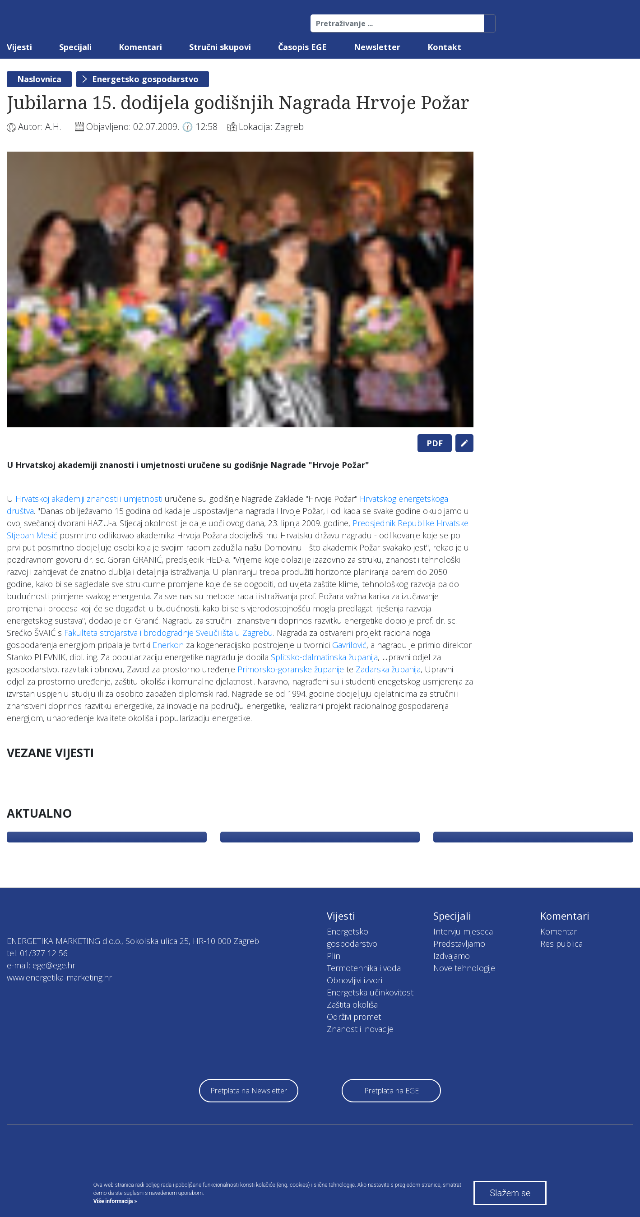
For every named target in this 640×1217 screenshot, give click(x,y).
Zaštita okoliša (352, 1004)
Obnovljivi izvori (354, 980)
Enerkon (168, 644)
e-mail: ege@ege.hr (41, 965)
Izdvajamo (451, 955)
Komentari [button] (140, 47)
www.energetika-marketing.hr (59, 977)
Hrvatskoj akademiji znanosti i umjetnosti (90, 498)
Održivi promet (354, 1016)
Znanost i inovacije (360, 1028)
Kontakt (444, 47)
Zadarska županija (388, 669)
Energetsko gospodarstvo (145, 79)
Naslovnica (39, 79)
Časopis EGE (302, 47)
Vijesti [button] (19, 47)
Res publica (561, 943)
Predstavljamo (459, 943)
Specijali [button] (75, 47)
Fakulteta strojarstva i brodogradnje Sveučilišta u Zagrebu (168, 632)
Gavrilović (349, 644)
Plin (333, 955)
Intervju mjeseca (463, 931)
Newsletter (377, 47)
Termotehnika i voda (364, 967)
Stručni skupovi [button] (220, 47)
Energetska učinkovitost (370, 992)
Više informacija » (115, 1201)
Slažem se (510, 1193)
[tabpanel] (240, 289)
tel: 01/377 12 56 (37, 953)
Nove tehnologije (464, 967)
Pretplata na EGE (391, 1091)
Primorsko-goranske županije (290, 669)
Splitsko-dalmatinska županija (324, 657)
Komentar (558, 931)
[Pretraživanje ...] (397, 23)
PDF (435, 443)
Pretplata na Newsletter (248, 1091)
